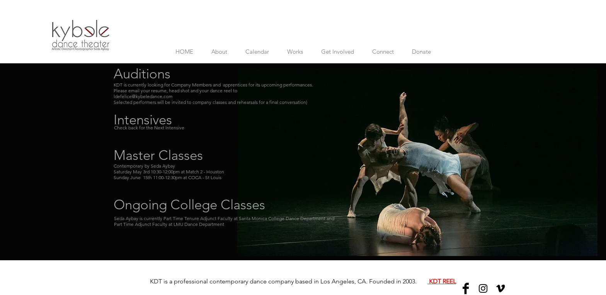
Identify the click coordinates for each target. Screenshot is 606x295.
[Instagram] (483, 288)
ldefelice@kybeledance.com (143, 96)
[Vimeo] (500, 288)
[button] (257, 51)
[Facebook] (466, 288)
